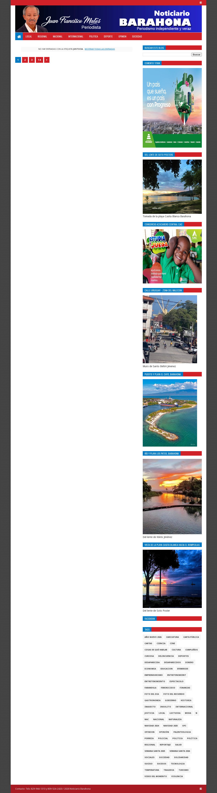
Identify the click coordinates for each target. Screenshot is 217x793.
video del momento (156, 776)
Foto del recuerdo (173, 694)
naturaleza (175, 719)
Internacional (75, 36)
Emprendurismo (154, 675)
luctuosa (175, 713)
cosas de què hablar (156, 650)
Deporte (108, 36)
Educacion (166, 669)
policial (163, 738)
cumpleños (191, 650)
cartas (148, 643)
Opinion (122, 36)
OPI (184, 726)
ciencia (161, 643)
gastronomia (152, 700)
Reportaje (165, 745)
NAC (147, 719)
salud (178, 745)
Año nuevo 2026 (153, 637)
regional (150, 745)
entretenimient (176, 675)
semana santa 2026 (180, 751)
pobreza (149, 738)
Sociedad (137, 36)
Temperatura (152, 770)
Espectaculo (176, 681)
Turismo (184, 770)
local (162, 713)
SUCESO (149, 764)
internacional (184, 707)
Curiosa (149, 656)
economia (150, 669)
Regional (42, 36)
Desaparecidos (172, 662)
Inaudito (150, 707)
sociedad (164, 757)
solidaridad (181, 757)
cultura (176, 650)
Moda (188, 713)
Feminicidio (168, 688)
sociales (150, 757)
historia (186, 700)
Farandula (150, 688)
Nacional (57, 36)
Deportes (183, 656)
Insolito (165, 707)
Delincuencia (166, 656)
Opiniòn (164, 732)
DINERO (189, 662)
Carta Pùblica (191, 637)
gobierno (170, 700)
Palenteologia (182, 732)
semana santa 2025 (155, 751)
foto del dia (152, 694)
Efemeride (182, 669)
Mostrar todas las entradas (100, 49)
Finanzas (185, 688)
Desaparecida (152, 662)
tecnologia (178, 764)
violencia (177, 776)
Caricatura (172, 637)
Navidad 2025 (170, 726)
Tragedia (169, 770)
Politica (93, 36)
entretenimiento (155, 681)
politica (177, 738)
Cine (172, 643)
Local (29, 36)
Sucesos (161, 764)
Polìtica (192, 738)
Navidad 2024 (152, 726)
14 (39, 59)
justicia (149, 713)
